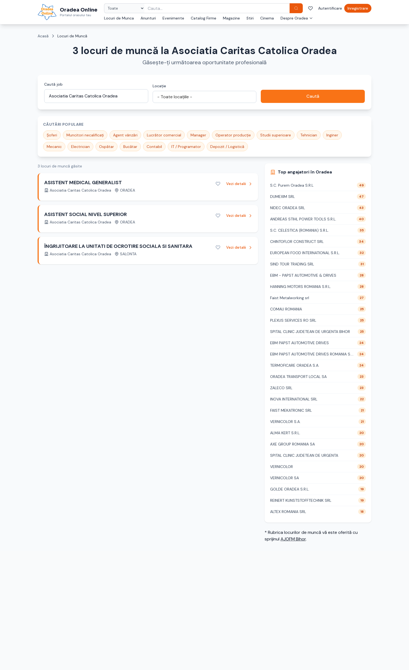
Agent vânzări (125, 135)
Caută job (53, 84)
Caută (312, 96)
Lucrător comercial (164, 135)
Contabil (154, 146)
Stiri (250, 18)
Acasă (43, 35)
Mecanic (54, 146)
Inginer (332, 135)
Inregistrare (358, 8)
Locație (159, 85)
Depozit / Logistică (227, 146)
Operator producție (233, 135)
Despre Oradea (297, 18)
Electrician (80, 146)
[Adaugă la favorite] (218, 184)
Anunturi (148, 18)
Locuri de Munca (119, 18)
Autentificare (330, 8)
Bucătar (130, 146)
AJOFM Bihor (293, 539)
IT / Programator (186, 146)
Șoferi (52, 135)
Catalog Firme (203, 18)
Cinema (267, 18)
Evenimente (173, 18)
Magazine (231, 18)
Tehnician (308, 135)
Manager (198, 135)
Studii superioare (275, 135)
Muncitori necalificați (85, 135)
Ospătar (106, 146)
